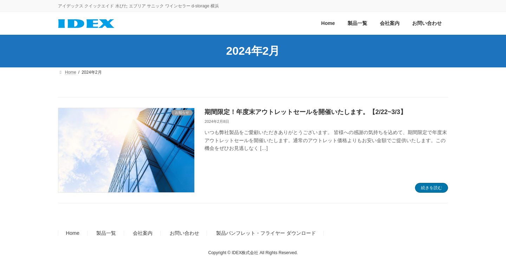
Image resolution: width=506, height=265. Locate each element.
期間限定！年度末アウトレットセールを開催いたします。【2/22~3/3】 (306, 111)
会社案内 (143, 233)
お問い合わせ (184, 233)
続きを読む (431, 187)
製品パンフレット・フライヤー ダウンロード (266, 233)
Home (72, 233)
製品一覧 (106, 233)
